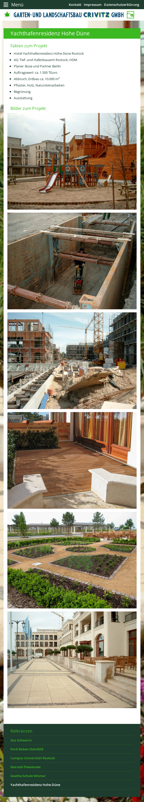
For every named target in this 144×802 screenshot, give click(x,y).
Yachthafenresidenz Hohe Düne (35, 784)
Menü (17, 5)
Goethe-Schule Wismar (28, 776)
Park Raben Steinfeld (26, 749)
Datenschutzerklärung (121, 4)
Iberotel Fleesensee (25, 767)
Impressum (92, 4)
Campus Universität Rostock (32, 758)
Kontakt (75, 4)
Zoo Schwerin (21, 740)
